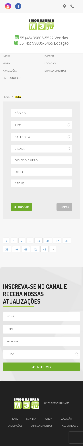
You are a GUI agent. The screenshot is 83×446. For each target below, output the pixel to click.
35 (38, 241)
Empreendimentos (41, 425)
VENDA (7, 63)
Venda (48, 418)
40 (16, 249)
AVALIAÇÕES (10, 70)
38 (66, 241)
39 (6, 249)
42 (35, 249)
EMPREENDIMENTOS (55, 70)
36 (47, 241)
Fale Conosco (69, 425)
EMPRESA (49, 56)
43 (44, 249)
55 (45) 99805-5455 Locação (41, 43)
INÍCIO (6, 56)
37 (57, 241)
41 (25, 249)
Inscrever (41, 367)
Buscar (21, 207)
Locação (66, 418)
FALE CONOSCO (12, 78)
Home (6, 97)
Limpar (64, 207)
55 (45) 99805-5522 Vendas (41, 37)
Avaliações (15, 425)
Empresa (31, 418)
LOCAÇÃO (50, 63)
